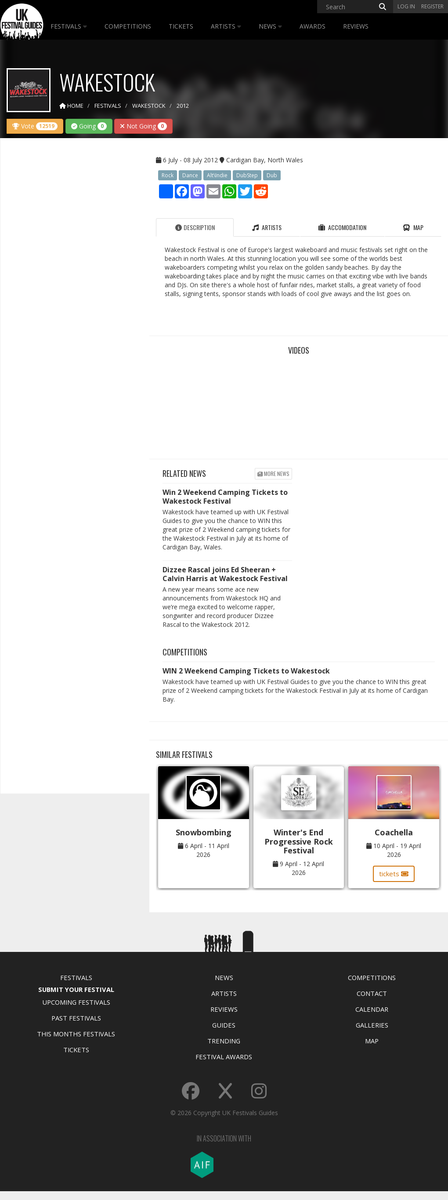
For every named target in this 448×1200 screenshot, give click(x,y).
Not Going (143, 126)
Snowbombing (203, 832)
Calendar (371, 1009)
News (270, 26)
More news (273, 473)
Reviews (356, 26)
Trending (223, 1040)
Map (372, 1040)
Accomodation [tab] (342, 227)
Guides (223, 1025)
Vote (35, 126)
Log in (406, 6)
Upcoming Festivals (76, 1002)
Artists (226, 26)
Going (89, 126)
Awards (312, 26)
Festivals (69, 26)
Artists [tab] (267, 227)
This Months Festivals (76, 1033)
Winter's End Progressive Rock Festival (298, 841)
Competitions (128, 26)
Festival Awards (223, 1056)
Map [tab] (413, 227)
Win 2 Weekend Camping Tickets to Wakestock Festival (225, 496)
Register (432, 6)
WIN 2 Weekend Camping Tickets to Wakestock (246, 671)
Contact (372, 993)
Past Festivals (76, 1017)
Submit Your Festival (76, 989)
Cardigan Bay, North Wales (264, 160)
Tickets (181, 26)
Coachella (394, 832)
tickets (393, 873)
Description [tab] (195, 227)
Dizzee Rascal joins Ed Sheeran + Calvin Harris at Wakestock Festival (225, 574)
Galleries (372, 1025)
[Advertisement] (73, 283)
